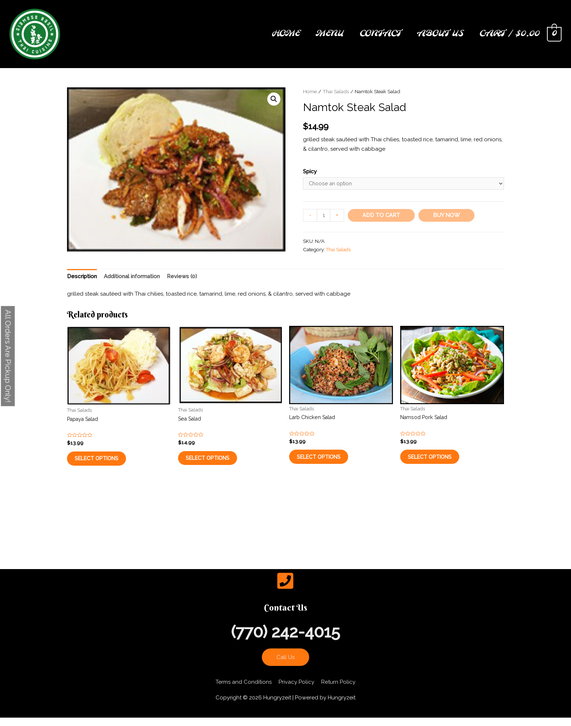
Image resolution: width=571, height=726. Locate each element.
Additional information (132, 278)
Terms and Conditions (244, 690)
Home (310, 91)
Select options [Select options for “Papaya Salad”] (104, 464)
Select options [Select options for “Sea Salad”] (215, 464)
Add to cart (382, 216)
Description (82, 278)
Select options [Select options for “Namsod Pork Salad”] (437, 463)
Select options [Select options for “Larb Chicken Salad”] (326, 463)
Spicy (310, 171)
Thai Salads (336, 91)
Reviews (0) (182, 278)
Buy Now (447, 216)
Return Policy (338, 690)
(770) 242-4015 (285, 640)
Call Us (285, 666)
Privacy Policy (296, 690)
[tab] (82, 278)
